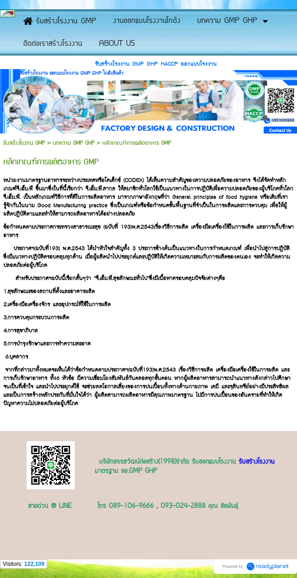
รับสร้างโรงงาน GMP (25, 143)
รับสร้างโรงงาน (257, 462)
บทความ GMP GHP (74, 143)
